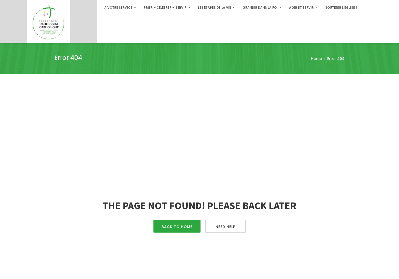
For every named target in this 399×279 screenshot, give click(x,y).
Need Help (225, 226)
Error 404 (336, 58)
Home (316, 58)
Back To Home (177, 226)
